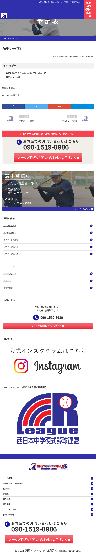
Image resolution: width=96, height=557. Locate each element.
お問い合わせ (8, 515)
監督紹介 (6, 489)
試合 (18, 77)
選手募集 (6, 504)
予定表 (12, 38)
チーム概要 (7, 478)
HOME (4, 38)
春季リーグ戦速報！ (11, 240)
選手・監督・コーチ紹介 (13, 483)
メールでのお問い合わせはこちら (37, 539)
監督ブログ (8, 288)
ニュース (7, 281)
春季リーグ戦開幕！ (11, 254)
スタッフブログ (9, 274)
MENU (92, 3)
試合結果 (6, 499)
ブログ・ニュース (10, 509)
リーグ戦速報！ (9, 226)
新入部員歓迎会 (9, 233)
